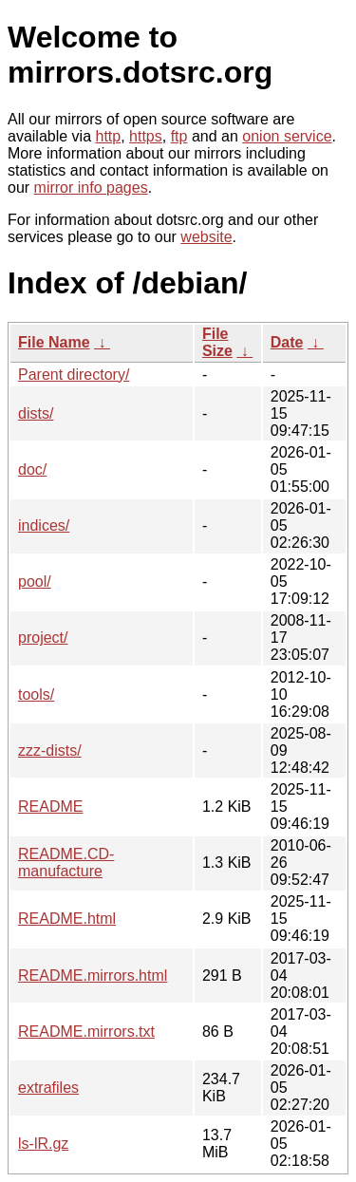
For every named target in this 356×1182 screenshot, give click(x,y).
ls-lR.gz (43, 1143)
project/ (42, 637)
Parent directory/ (73, 374)
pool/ (34, 581)
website (206, 237)
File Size (217, 342)
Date (287, 342)
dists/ (35, 413)
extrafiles (48, 1087)
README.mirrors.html (92, 975)
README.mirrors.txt (86, 1031)
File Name (54, 342)
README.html (67, 918)
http (109, 136)
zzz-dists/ (50, 750)
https (145, 136)
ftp (179, 136)
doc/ (32, 469)
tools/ (36, 694)
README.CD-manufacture (66, 862)
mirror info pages (91, 187)
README (50, 806)
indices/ (43, 525)
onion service (286, 136)
